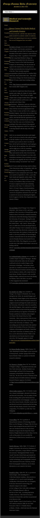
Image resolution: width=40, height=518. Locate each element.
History (6, 108)
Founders (6, 33)
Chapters (6, 37)
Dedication (7, 29)
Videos (6, 131)
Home (6, 25)
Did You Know (6, 90)
